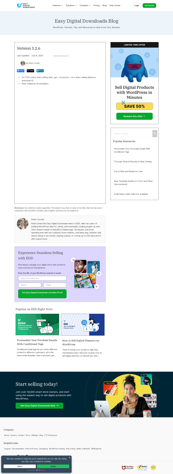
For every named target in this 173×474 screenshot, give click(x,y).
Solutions (71, 5)
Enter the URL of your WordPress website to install (39, 273)
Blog (104, 5)
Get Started (149, 5)
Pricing (96, 5)
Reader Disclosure (61, 56)
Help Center (114, 5)
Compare (85, 5)
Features (58, 5)
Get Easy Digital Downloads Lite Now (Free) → (42, 293)
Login (137, 5)
